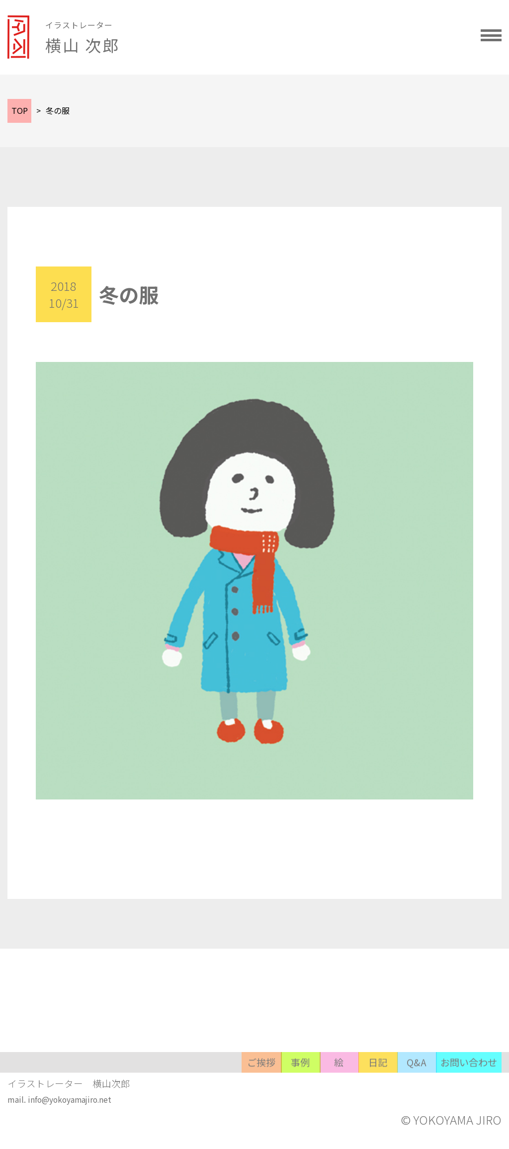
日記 (318, 1099)
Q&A (383, 1099)
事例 (189, 1099)
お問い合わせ (458, 1099)
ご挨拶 (124, 1099)
